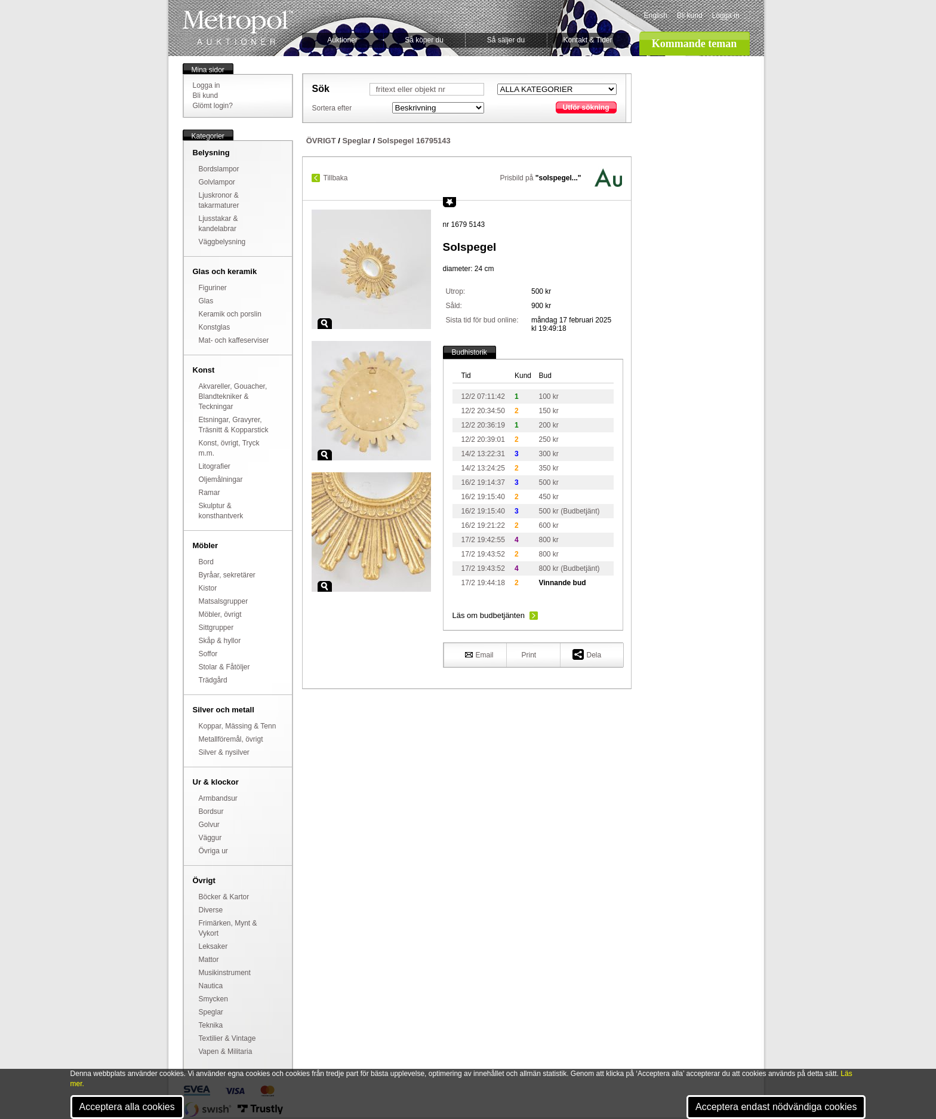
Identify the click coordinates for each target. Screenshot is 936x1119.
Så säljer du (506, 40)
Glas (206, 301)
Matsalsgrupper (223, 601)
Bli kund (690, 15)
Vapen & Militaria (226, 1051)
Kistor (208, 588)
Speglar (211, 1012)
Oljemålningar (221, 479)
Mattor (209, 959)
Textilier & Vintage (227, 1038)
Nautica (211, 986)
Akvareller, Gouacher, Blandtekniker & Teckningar (233, 396)
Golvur (209, 824)
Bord (206, 562)
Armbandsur (218, 798)
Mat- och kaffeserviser (234, 340)
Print (529, 655)
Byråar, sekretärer (227, 575)
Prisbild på (540, 178)
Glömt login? (213, 106)
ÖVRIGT (321, 140)
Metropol (238, 28)
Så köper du (424, 40)
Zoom (325, 323)
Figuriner (213, 288)
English (655, 15)
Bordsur (211, 811)
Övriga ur (213, 851)
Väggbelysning (222, 242)
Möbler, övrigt (220, 614)
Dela (587, 654)
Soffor (208, 654)
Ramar (209, 492)
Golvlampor (217, 182)
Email (479, 654)
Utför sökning (586, 107)
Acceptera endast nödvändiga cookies (776, 1107)
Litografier (214, 466)
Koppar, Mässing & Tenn (237, 726)
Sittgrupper (216, 627)
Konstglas (214, 327)
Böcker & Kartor (224, 897)
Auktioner (342, 40)
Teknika (211, 1025)
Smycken (213, 999)
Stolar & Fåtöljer (224, 667)
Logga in (726, 15)
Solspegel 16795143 (414, 140)
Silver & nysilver (224, 752)
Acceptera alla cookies (127, 1107)
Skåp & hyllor (220, 641)
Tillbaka (336, 178)
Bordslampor (219, 169)
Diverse (211, 910)
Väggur (210, 838)
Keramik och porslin (230, 314)
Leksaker (213, 946)
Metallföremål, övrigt (231, 739)
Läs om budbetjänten (488, 615)
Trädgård (213, 680)
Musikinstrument (225, 973)
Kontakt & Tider (587, 40)
